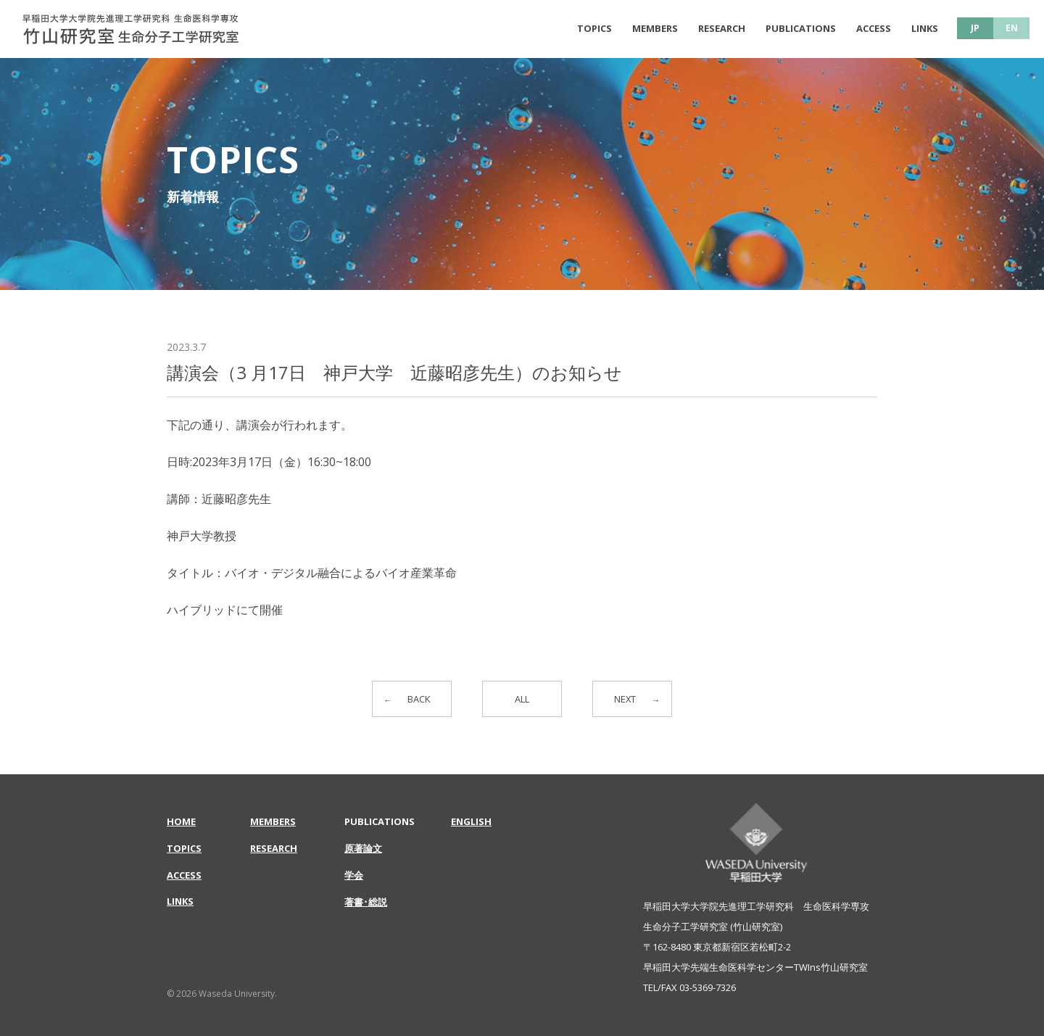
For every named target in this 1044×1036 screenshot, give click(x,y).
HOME (181, 821)
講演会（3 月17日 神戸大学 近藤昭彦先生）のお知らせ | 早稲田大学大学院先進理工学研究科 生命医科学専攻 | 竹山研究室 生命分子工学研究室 (130, 29)
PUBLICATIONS (801, 28)
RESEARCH (721, 28)
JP (975, 28)
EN (1012, 28)
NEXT (624, 699)
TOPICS (594, 28)
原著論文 (363, 848)
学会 (353, 875)
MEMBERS (655, 28)
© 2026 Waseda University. (222, 993)
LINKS (924, 28)
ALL (522, 699)
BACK (420, 699)
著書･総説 (365, 901)
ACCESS (873, 28)
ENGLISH (471, 821)
